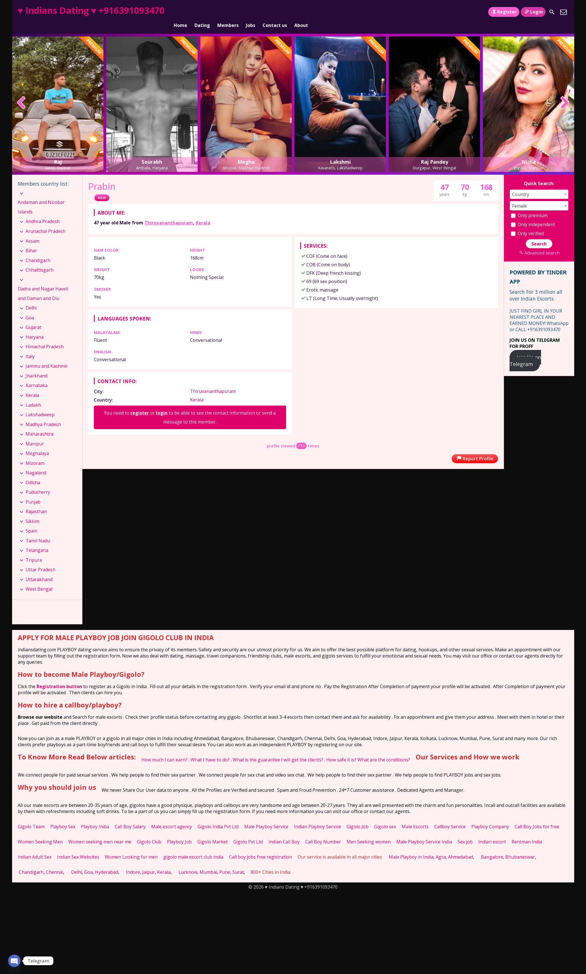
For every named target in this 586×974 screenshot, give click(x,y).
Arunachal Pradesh (45, 222)
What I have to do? (210, 750)
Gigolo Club (149, 832)
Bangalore (492, 847)
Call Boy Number (323, 832)
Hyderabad (106, 862)
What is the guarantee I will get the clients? (278, 750)
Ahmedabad (460, 847)
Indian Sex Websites (78, 847)
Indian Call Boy (284, 832)
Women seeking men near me (99, 832)
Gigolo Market (212, 832)
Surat (238, 862)
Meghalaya (37, 444)
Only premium (529, 206)
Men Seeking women (369, 832)
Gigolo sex (385, 817)
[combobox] (539, 185)
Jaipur (148, 862)
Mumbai (208, 862)
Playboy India (95, 817)
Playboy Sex (62, 817)
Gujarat (33, 318)
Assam (32, 231)
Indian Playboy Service (317, 817)
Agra (441, 847)
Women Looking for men (131, 847)
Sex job (465, 832)
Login (533, 12)
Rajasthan (36, 502)
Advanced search (539, 243)
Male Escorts (415, 817)
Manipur (35, 434)
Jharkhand (36, 366)
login (162, 403)
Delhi (31, 298)
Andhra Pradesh (43, 212)
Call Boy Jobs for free (537, 817)
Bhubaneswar (520, 847)
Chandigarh (38, 250)
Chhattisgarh (39, 260)
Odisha (33, 473)
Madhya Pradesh (43, 414)
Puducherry (38, 482)
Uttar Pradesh (40, 560)
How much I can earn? (164, 750)
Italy (30, 347)
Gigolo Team (31, 817)
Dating (202, 12)
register (139, 403)
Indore (133, 862)
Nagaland (36, 463)
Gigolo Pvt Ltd (248, 832)
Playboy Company (490, 817)
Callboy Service (450, 817)
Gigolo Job (357, 817)
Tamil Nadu (38, 531)
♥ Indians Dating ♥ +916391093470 (91, 10)
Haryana (35, 327)
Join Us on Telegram (525, 351)
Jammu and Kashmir (47, 356)
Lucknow (187, 862)
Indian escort (492, 832)
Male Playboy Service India (424, 832)
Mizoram (35, 453)
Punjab (33, 492)
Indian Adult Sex (34, 847)
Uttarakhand (39, 570)
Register (504, 12)
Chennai (54, 862)
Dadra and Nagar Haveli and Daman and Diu (43, 284)
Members (228, 12)
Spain (31, 521)
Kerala (203, 213)
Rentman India (527, 832)
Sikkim (32, 512)
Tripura (34, 550)
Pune (224, 862)
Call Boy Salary (130, 817)
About (301, 12)
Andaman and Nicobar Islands (41, 197)
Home (180, 12)
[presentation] (21, 93)
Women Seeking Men (40, 832)
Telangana (37, 541)
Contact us (275, 12)
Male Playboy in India (411, 847)
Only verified (527, 224)
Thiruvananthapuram (168, 213)
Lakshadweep (40, 405)
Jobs (250, 12)
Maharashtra (39, 424)
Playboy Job (179, 832)
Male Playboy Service (266, 817)
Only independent (533, 215)
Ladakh (33, 395)
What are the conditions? (384, 750)
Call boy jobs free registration (260, 847)
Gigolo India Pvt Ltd (218, 817)
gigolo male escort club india (193, 847)
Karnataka (36, 376)
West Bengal (39, 579)
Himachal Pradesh (45, 337)
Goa (30, 308)
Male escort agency (171, 817)
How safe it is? (341, 750)
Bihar (31, 241)
